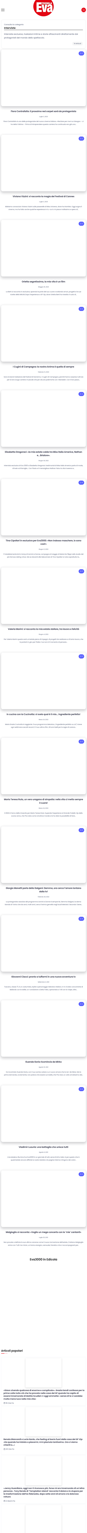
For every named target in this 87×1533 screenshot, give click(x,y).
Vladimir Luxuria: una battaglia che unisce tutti (43, 1147)
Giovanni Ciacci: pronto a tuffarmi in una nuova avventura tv (43, 976)
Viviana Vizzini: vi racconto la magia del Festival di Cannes (43, 196)
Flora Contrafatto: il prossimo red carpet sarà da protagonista (43, 111)
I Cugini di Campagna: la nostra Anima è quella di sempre (43, 366)
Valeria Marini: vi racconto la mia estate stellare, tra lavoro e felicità (43, 629)
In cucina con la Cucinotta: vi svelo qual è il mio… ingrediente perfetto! (43, 714)
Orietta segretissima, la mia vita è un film (43, 281)
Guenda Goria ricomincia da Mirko (43, 1061)
